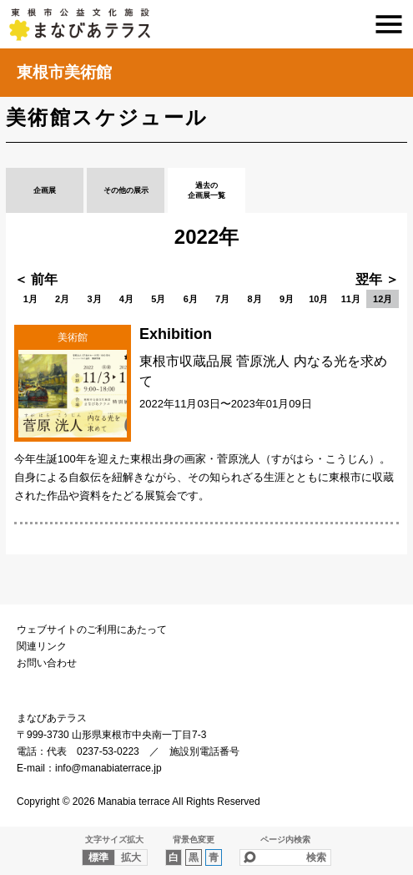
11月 (350, 299)
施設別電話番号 (204, 751)
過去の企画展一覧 (206, 190)
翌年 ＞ (377, 279)
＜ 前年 (36, 279)
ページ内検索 (285, 839)
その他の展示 (126, 190)
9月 (287, 299)
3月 (94, 299)
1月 (30, 299)
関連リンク (42, 646)
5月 (158, 299)
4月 (126, 299)
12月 (382, 299)
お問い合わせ (47, 663)
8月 (254, 299)
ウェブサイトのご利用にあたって (92, 629)
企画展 (44, 190)
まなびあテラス (206, 24)
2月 (62, 299)
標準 (98, 857)
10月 (318, 299)
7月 (222, 299)
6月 (191, 299)
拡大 (131, 857)
